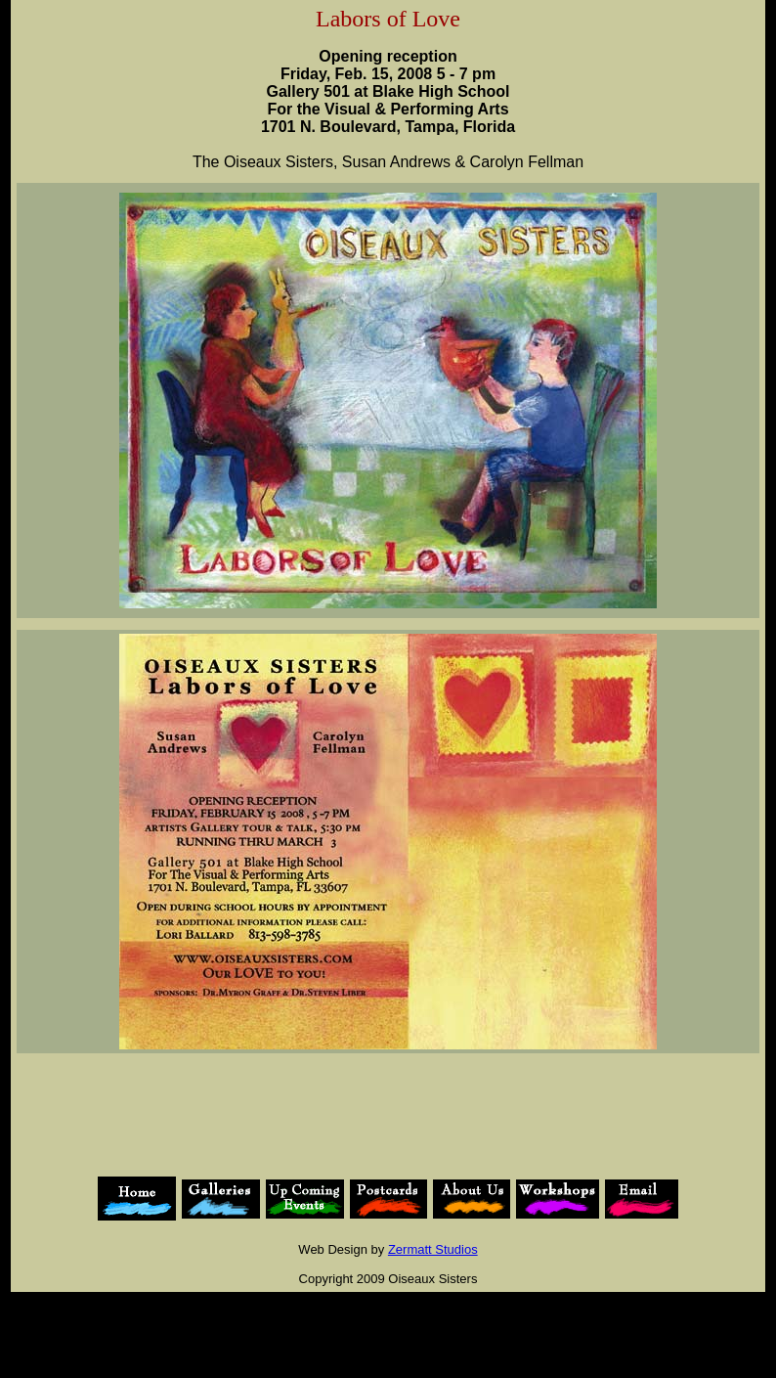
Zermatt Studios (433, 1249)
